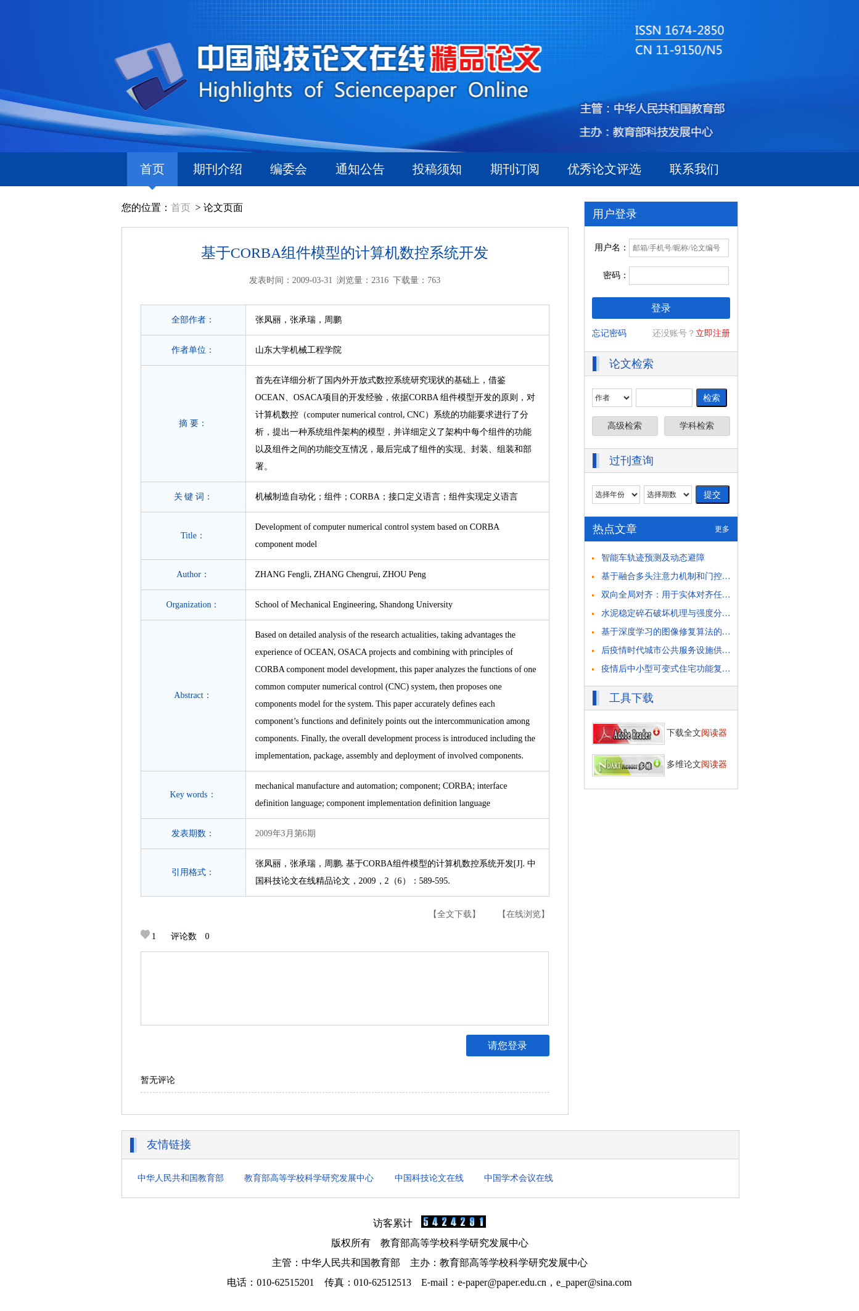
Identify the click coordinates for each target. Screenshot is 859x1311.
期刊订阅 (515, 169)
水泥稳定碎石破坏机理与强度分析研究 (674, 613)
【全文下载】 (454, 914)
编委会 (288, 169)
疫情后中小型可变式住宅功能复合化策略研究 (687, 668)
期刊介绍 (217, 169)
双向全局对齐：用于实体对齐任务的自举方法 (687, 594)
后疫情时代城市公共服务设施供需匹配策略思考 (692, 650)
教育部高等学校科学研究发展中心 (309, 1178)
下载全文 (660, 733)
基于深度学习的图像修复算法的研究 (670, 631)
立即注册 (713, 333)
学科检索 (697, 425)
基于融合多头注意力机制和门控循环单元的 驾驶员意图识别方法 (723, 576)
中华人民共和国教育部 (181, 1178)
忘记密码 (609, 333)
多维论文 (660, 764)
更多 (722, 529)
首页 (152, 174)
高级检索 (624, 425)
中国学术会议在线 (518, 1178)
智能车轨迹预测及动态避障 (653, 557)
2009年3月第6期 (285, 833)
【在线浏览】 (523, 914)
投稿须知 (437, 169)
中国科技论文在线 (429, 1178)
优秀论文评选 (604, 169)
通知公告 (360, 169)
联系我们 (694, 169)
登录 (661, 308)
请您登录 (507, 1045)
